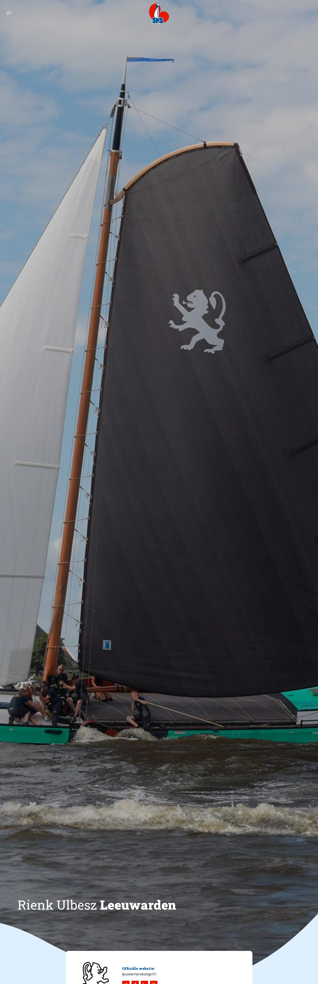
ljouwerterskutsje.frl (139, 974)
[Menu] (9, 13)
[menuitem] (9, 13)
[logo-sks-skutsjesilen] (159, 13)
